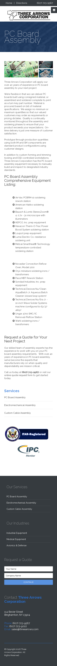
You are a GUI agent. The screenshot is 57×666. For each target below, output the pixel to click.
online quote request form (18, 375)
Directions (21, 3)
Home (9, 3)
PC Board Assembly (15, 397)
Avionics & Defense (17, 545)
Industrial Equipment (17, 533)
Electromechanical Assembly (20, 405)
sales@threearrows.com (25, 629)
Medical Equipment (16, 539)
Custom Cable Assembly (17, 413)
